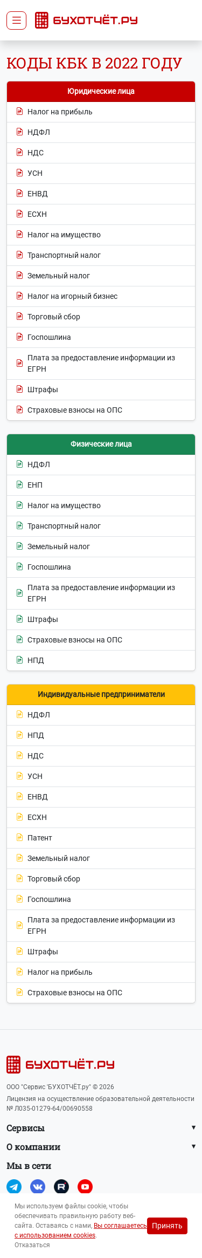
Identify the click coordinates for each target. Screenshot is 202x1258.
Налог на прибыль (54, 112)
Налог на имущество (58, 235)
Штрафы (37, 389)
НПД (30, 660)
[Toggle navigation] (16, 20)
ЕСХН (31, 214)
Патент (34, 838)
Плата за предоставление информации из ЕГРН (95, 363)
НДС (30, 153)
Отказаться (32, 1245)
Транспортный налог (58, 255)
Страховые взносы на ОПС (69, 410)
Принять (167, 1225)
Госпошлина (43, 337)
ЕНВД (32, 194)
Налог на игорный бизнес (66, 296)
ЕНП (29, 485)
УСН (29, 173)
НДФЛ (33, 132)
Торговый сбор (48, 317)
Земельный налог (53, 276)
